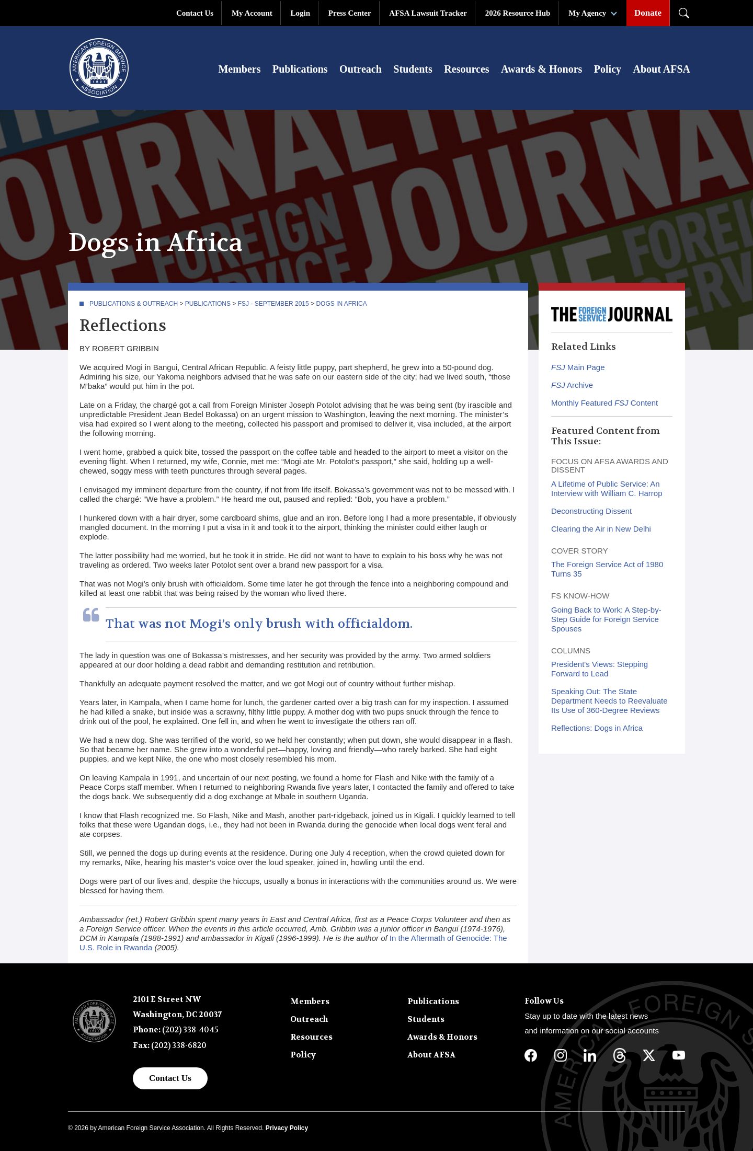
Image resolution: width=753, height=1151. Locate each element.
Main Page (578, 367)
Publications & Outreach (133, 304)
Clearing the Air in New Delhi (601, 529)
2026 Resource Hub (518, 13)
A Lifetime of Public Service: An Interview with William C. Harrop (607, 489)
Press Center (349, 13)
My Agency (587, 13)
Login (301, 13)
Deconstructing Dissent (591, 511)
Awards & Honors (541, 69)
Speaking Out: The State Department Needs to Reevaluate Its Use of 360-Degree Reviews (609, 701)
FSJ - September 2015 (273, 304)
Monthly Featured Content (604, 403)
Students (412, 69)
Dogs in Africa (341, 304)
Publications (300, 69)
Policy (607, 69)
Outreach (360, 69)
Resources (466, 69)
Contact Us (194, 13)
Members (239, 69)
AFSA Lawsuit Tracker (428, 13)
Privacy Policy (287, 1128)
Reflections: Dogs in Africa (597, 728)
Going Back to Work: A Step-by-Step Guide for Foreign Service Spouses (606, 620)
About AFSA (661, 69)
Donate (647, 13)
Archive (572, 385)
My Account (252, 13)
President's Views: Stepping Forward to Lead (599, 669)
